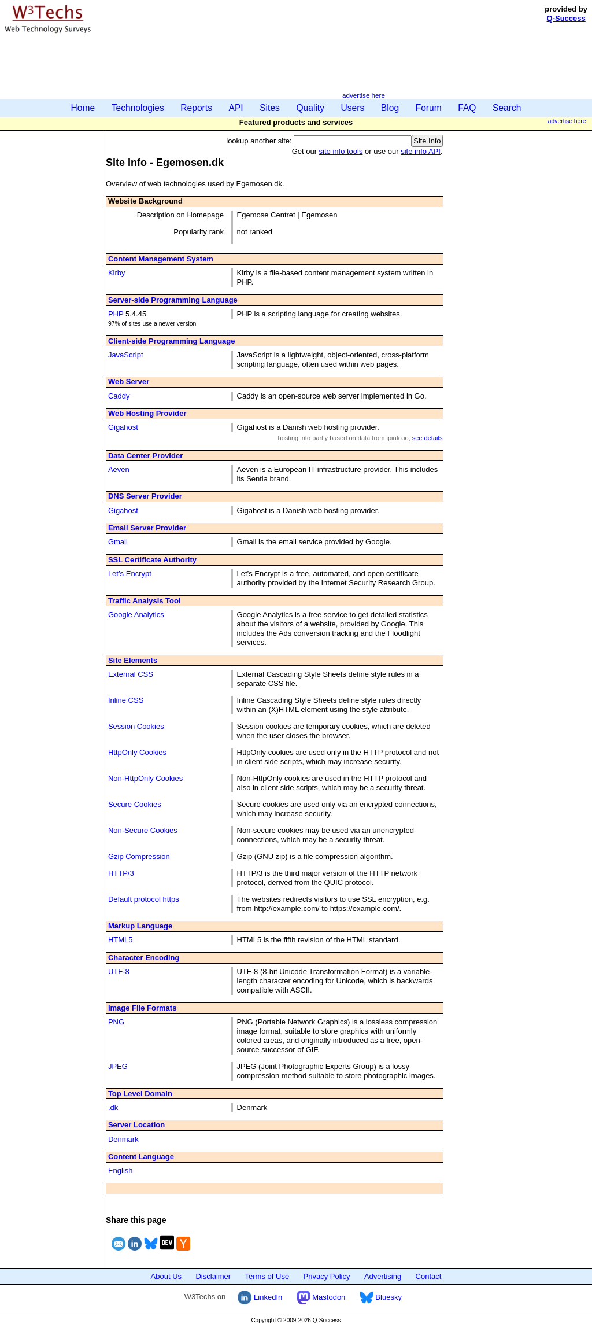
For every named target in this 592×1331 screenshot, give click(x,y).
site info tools (341, 151)
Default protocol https (143, 899)
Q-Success (566, 18)
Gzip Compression (139, 856)
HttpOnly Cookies (137, 752)
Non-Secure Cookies (142, 830)
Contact (429, 1276)
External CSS (130, 674)
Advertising (382, 1276)
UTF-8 (119, 971)
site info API (421, 151)
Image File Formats (142, 1008)
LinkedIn (260, 1297)
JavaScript (125, 355)
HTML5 (120, 939)
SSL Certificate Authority (152, 559)
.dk (113, 1107)
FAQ (467, 108)
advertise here (363, 95)
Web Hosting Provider (147, 413)
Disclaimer (213, 1276)
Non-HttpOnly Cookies (145, 778)
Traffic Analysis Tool (144, 600)
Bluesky (381, 1297)
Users (353, 108)
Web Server (128, 381)
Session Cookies (136, 726)
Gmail (118, 541)
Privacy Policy (327, 1276)
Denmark (123, 1139)
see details (427, 437)
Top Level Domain (140, 1093)
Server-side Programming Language (173, 300)
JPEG (118, 1066)
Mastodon (321, 1297)
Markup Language (140, 925)
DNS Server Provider (145, 496)
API (236, 108)
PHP (116, 313)
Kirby (116, 272)
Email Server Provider (147, 527)
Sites (270, 108)
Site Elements (132, 660)
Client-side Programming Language (171, 341)
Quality (310, 108)
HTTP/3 (121, 873)
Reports (196, 108)
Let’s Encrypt (129, 573)
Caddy (119, 396)
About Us (166, 1276)
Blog (390, 108)
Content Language (141, 1156)
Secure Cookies (134, 804)
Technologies (138, 108)
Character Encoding (144, 957)
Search (507, 108)
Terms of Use (267, 1276)
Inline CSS (125, 700)
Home (83, 108)
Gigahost (123, 427)
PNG (116, 1021)
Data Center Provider (145, 455)
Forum (429, 108)
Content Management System (160, 259)
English (120, 1170)
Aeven (119, 469)
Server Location (136, 1124)
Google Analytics (136, 614)
